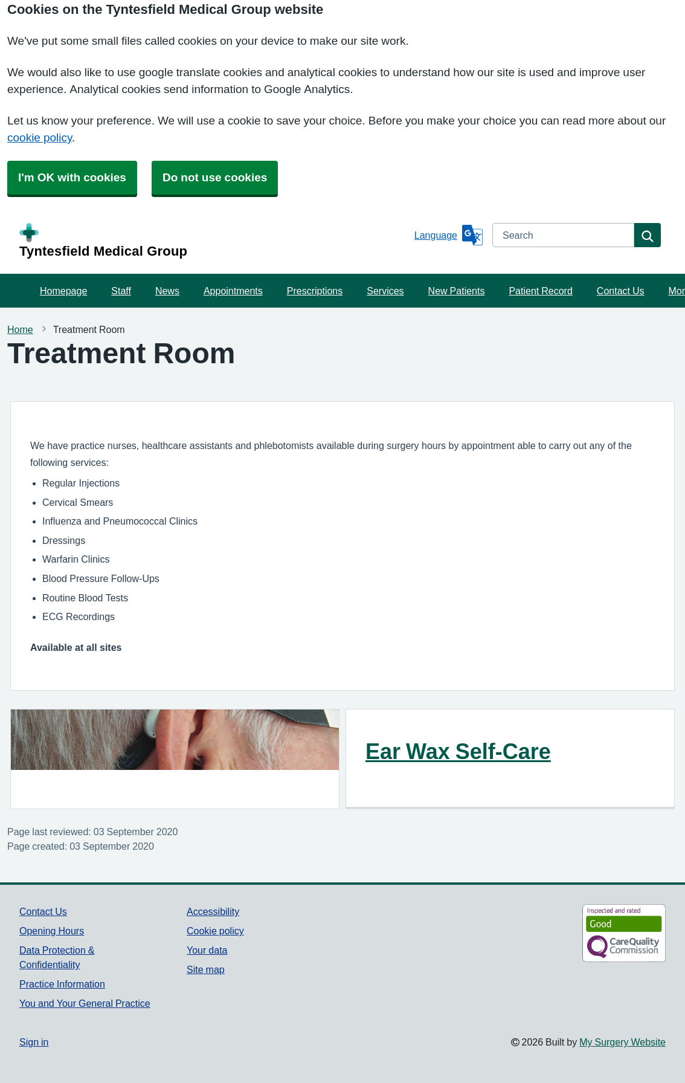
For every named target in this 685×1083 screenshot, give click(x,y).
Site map (206, 969)
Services (385, 291)
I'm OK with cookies (72, 177)
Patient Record (540, 291)
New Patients (456, 291)
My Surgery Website (622, 1042)
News (167, 291)
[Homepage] (214, 240)
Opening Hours (51, 931)
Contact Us (621, 291)
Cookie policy (215, 931)
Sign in (33, 1042)
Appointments (233, 291)
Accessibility (213, 911)
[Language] (448, 235)
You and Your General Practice (84, 1003)
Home (20, 329)
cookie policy (39, 137)
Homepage (63, 291)
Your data (207, 950)
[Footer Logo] (593, 933)
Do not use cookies (214, 177)
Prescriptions (314, 291)
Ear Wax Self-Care (458, 751)
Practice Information (62, 984)
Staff (121, 291)
